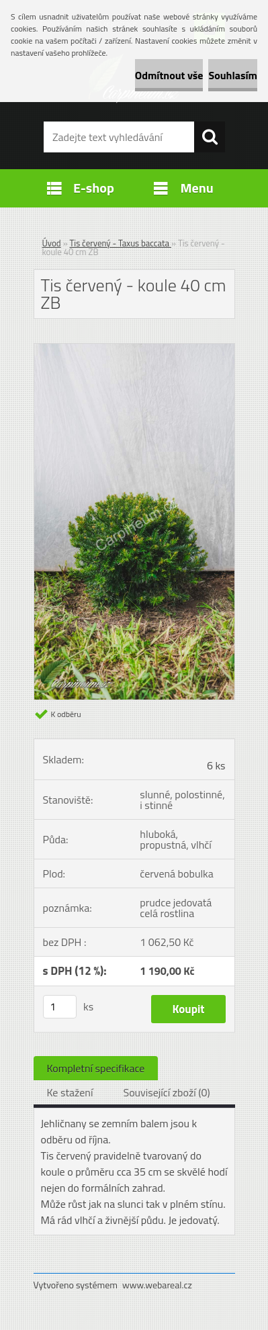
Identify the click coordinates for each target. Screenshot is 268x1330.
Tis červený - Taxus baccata (120, 243)
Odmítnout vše (169, 75)
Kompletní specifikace (96, 1068)
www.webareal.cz (157, 1285)
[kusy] (60, 1006)
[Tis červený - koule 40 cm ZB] (134, 349)
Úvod (51, 243)
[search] (209, 137)
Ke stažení (70, 1092)
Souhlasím (232, 75)
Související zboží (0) (166, 1092)
